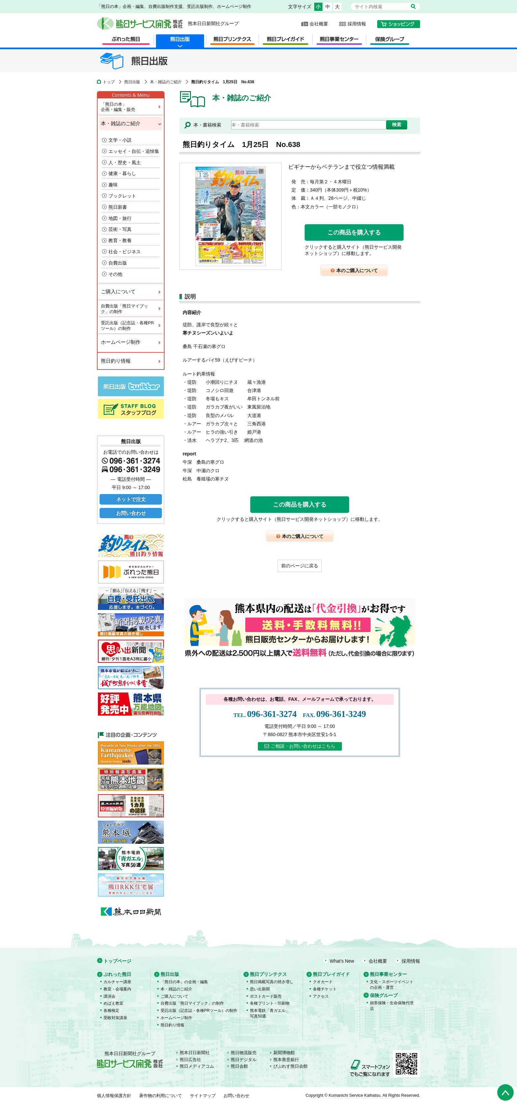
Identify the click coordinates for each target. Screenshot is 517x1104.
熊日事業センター (388, 974)
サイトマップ (203, 1095)
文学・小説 (120, 140)
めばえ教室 (113, 1003)
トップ (109, 82)
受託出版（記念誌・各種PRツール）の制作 (131, 325)
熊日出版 (132, 82)
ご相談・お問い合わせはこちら (299, 746)
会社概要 (319, 23)
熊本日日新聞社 (195, 1053)
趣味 (113, 184)
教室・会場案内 (117, 989)
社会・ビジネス (124, 251)
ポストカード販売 (266, 996)
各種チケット (325, 989)
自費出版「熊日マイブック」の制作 (131, 308)
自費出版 (117, 263)
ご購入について (131, 291)
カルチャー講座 (117, 981)
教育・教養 (120, 240)
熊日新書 (117, 207)
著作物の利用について (160, 1095)
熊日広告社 (190, 1059)
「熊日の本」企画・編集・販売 (131, 106)
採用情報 (357, 23)
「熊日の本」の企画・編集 (184, 981)
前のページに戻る (299, 565)
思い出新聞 (260, 989)
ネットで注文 (131, 499)
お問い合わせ (131, 513)
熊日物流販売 (244, 1053)
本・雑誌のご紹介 (166, 82)
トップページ (117, 961)
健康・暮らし (122, 173)
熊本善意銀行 (286, 1059)
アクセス (321, 996)
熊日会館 (239, 1066)
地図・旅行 (120, 218)
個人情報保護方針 (114, 1095)
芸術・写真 (120, 229)
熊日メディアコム (197, 1066)
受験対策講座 (115, 1017)
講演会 (109, 996)
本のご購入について (354, 270)
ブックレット (122, 195)
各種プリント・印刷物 (269, 1003)
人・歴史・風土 (124, 162)
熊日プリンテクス (268, 974)
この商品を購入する (354, 232)
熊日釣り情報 (131, 361)
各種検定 (111, 1010)
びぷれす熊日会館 (290, 1066)
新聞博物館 (284, 1053)
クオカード (323, 981)
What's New (342, 961)
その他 (115, 274)
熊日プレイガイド (331, 974)
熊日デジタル (244, 1059)
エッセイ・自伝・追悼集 (133, 151)
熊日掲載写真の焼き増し (271, 981)
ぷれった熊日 (117, 974)
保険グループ (384, 995)
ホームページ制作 (131, 342)
